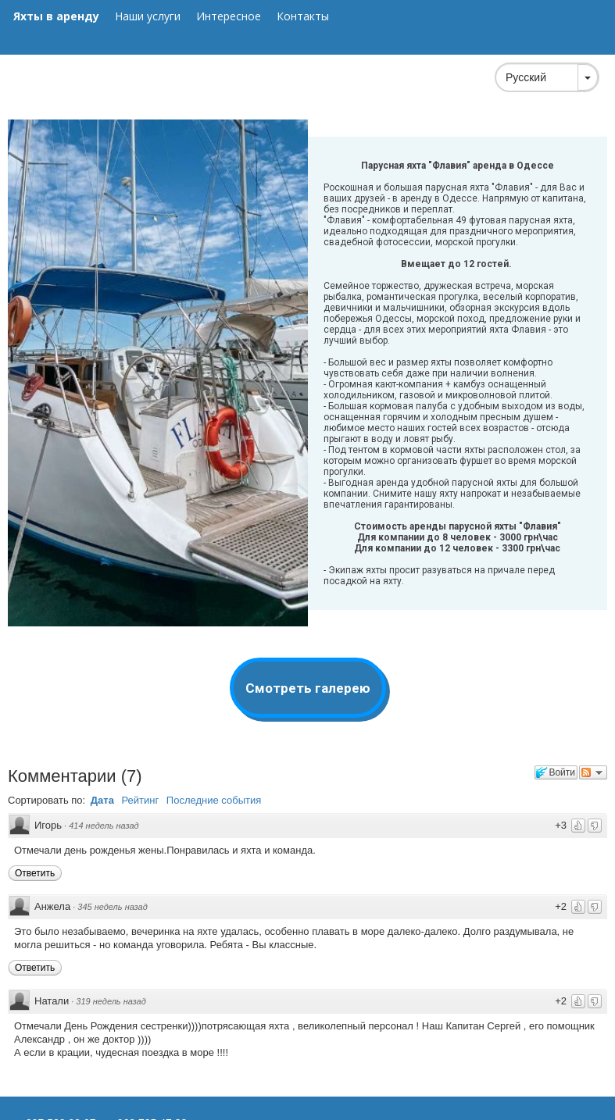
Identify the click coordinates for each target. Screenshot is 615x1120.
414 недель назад (103, 825)
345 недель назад (112, 906)
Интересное (228, 16)
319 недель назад (110, 1001)
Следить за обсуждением (593, 772)
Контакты (303, 16)
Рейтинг (140, 800)
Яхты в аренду (56, 16)
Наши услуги (148, 16)
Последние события (213, 800)
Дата (102, 800)
